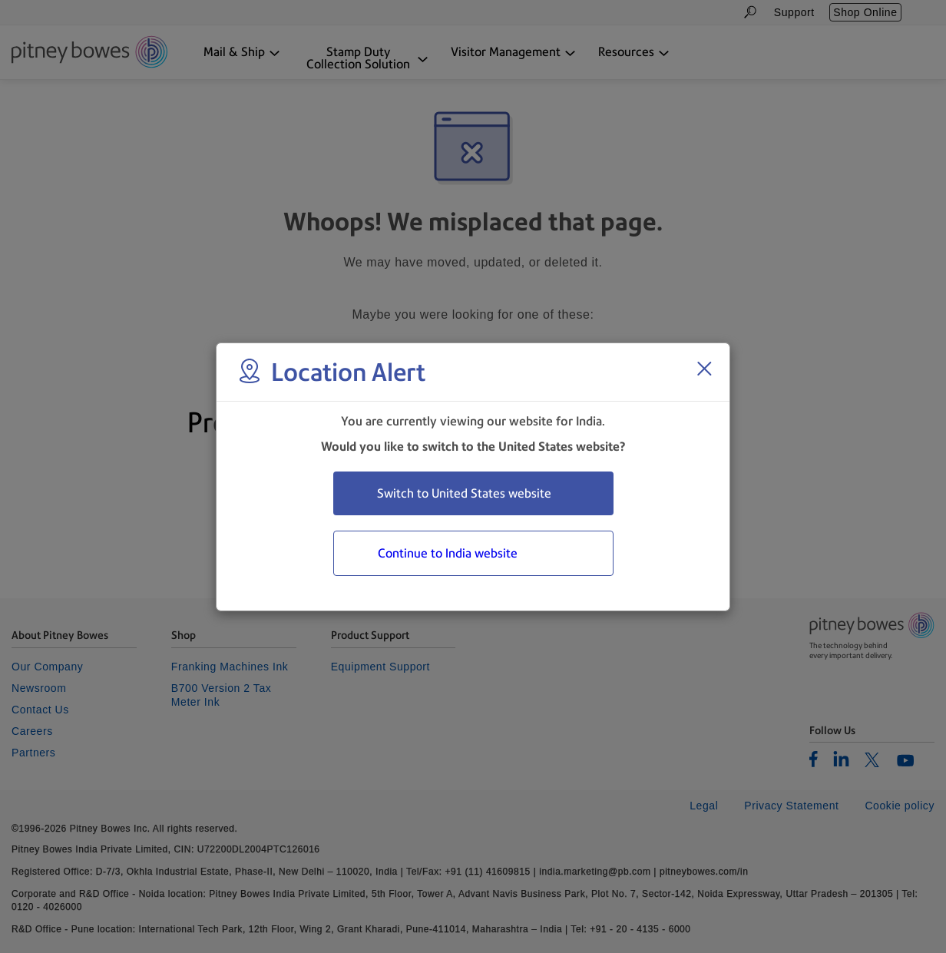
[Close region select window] (704, 368)
